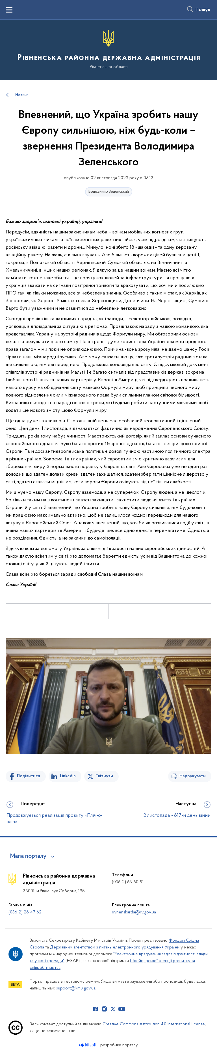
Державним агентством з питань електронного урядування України (114, 947)
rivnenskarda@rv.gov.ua (134, 912)
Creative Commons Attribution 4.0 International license (154, 1024)
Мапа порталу (28, 856)
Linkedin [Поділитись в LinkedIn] (68, 776)
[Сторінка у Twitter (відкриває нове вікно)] (113, 1009)
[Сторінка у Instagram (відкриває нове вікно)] (104, 1009)
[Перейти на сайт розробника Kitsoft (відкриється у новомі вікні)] (88, 1045)
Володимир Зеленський (108, 192)
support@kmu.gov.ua (76, 988)
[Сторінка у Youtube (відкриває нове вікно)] (121, 1009)
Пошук (203, 9)
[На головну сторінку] (108, 50)
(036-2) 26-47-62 (25, 912)
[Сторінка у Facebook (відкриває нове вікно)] (95, 1009)
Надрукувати (192, 776)
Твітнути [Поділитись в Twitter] (104, 776)
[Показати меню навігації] (9, 10)
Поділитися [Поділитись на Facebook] (28, 776)
